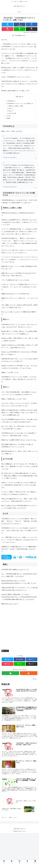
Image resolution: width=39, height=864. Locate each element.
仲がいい (11, 111)
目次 (17, 96)
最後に (9, 118)
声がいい (11, 108)
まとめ (9, 115)
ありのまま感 (12, 113)
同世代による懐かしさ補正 (16, 106)
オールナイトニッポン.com (9, 157)
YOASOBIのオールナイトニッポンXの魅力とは (20, 103)
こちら (19, 569)
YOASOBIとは (11, 101)
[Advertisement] (19, 626)
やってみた (5, 650)
